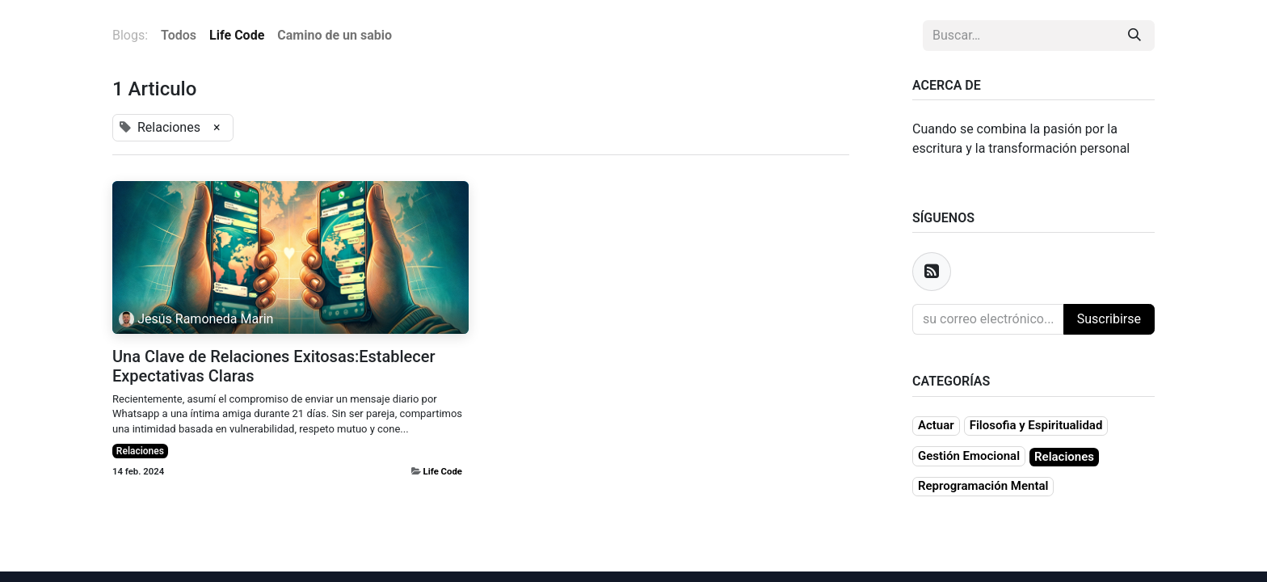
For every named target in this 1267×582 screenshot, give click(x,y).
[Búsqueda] (1134, 35)
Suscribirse (1109, 319)
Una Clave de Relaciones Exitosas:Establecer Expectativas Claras (274, 366)
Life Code (442, 471)
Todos (178, 35)
